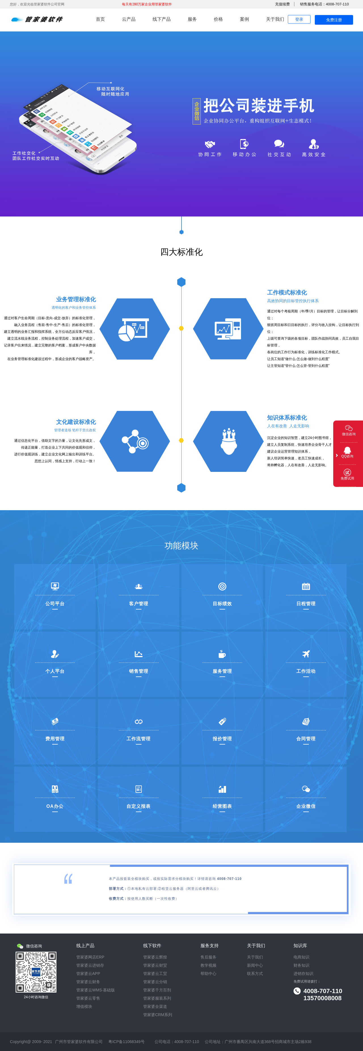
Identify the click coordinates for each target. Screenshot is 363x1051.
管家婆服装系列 (157, 998)
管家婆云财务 (88, 982)
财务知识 (301, 965)
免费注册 (334, 20)
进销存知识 (303, 974)
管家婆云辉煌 (155, 957)
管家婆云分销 (155, 982)
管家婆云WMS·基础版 (95, 990)
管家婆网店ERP (90, 957)
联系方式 (255, 974)
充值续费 (282, 4)
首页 (100, 19)
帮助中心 (208, 974)
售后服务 (208, 957)
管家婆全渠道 (155, 1006)
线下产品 (162, 19)
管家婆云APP (88, 974)
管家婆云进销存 (90, 965)
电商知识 (301, 957)
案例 (244, 19)
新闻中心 (255, 965)
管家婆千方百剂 (157, 990)
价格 (218, 19)
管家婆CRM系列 (157, 1015)
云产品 (129, 19)
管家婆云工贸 (155, 974)
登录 (299, 19)
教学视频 (208, 965)
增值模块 (84, 1006)
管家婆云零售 (88, 998)
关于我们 (275, 19)
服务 (192, 19)
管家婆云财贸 (155, 965)
